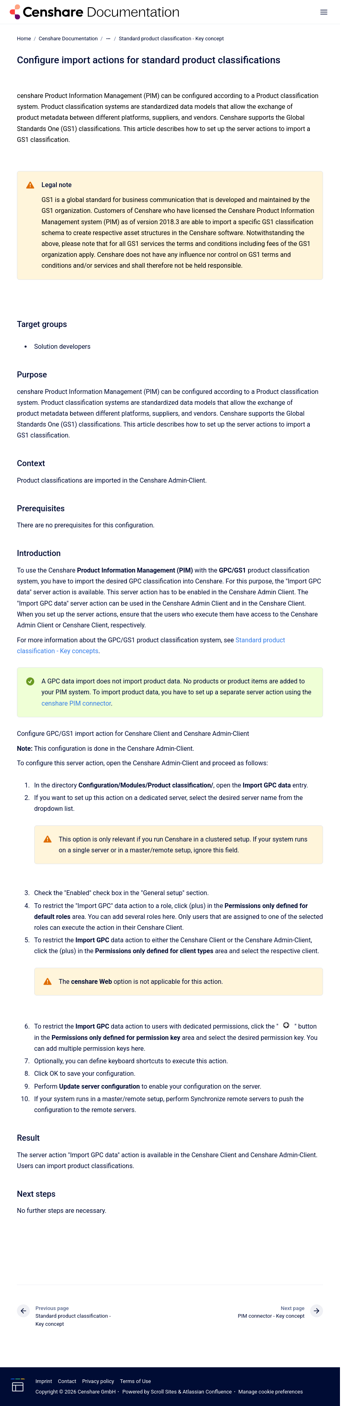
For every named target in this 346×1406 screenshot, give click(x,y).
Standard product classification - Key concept (171, 38)
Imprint (43, 1381)
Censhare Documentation (68, 38)
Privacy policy (98, 1381)
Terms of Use (135, 1381)
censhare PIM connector (76, 703)
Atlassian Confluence (207, 1392)
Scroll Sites (164, 1392)
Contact (67, 1381)
